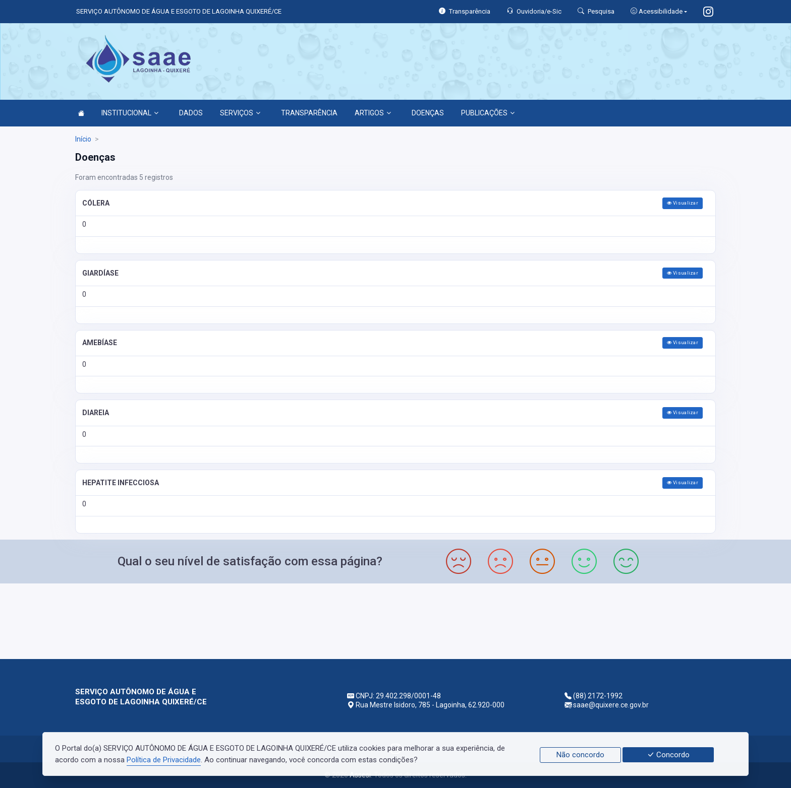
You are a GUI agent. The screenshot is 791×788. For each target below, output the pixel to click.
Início (83, 139)
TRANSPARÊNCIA (309, 113)
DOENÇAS (428, 113)
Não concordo (580, 754)
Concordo (668, 754)
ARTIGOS (373, 112)
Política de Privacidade (164, 759)
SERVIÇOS (240, 112)
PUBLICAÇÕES (488, 112)
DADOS (191, 113)
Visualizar (682, 203)
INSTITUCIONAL (129, 112)
